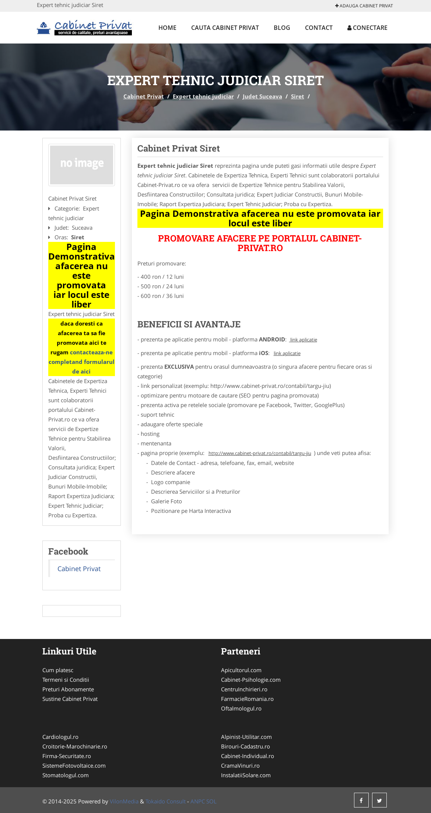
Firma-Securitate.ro (66, 756)
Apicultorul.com (241, 670)
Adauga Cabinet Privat (364, 6)
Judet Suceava (262, 96)
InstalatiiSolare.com (246, 775)
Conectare (367, 28)
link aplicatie (303, 339)
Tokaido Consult (166, 801)
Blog (282, 28)
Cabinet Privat (143, 96)
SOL (211, 801)
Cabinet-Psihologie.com (251, 679)
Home (167, 28)
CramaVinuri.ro (240, 765)
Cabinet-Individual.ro (247, 756)
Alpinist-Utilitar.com (246, 736)
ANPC (197, 801)
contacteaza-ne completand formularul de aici (82, 361)
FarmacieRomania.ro (247, 698)
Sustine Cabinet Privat (70, 698)
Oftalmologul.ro (241, 708)
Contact (319, 28)
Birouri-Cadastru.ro (245, 746)
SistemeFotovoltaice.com (74, 765)
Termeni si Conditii (65, 679)
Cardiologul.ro (60, 736)
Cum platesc (57, 670)
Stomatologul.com (65, 775)
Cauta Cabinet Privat (225, 28)
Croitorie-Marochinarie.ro (74, 746)
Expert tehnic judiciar (203, 96)
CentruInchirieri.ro (244, 689)
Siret (297, 96)
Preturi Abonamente (68, 689)
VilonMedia (124, 801)
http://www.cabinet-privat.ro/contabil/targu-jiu (260, 453)
